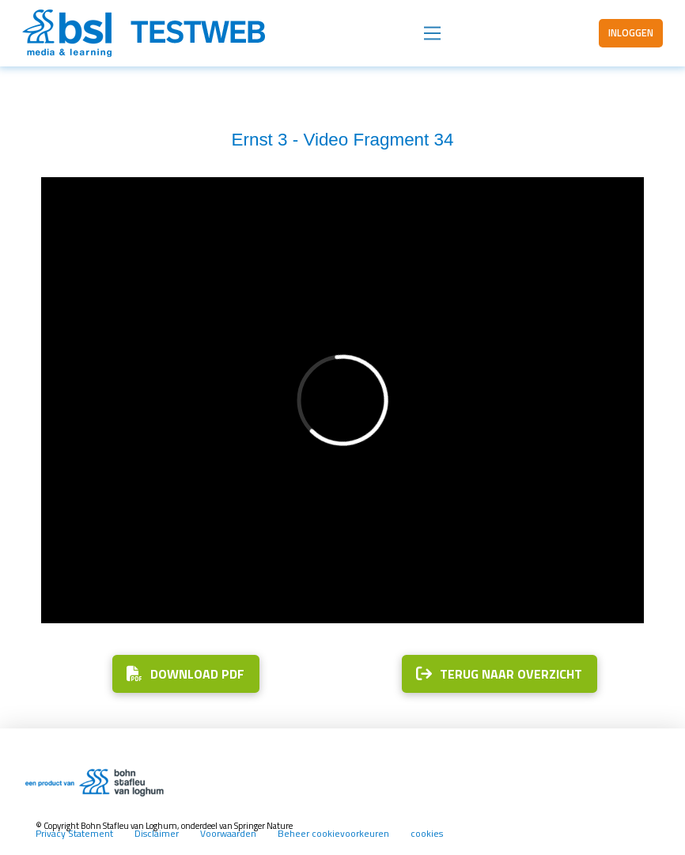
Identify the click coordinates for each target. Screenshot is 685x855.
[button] (432, 33)
